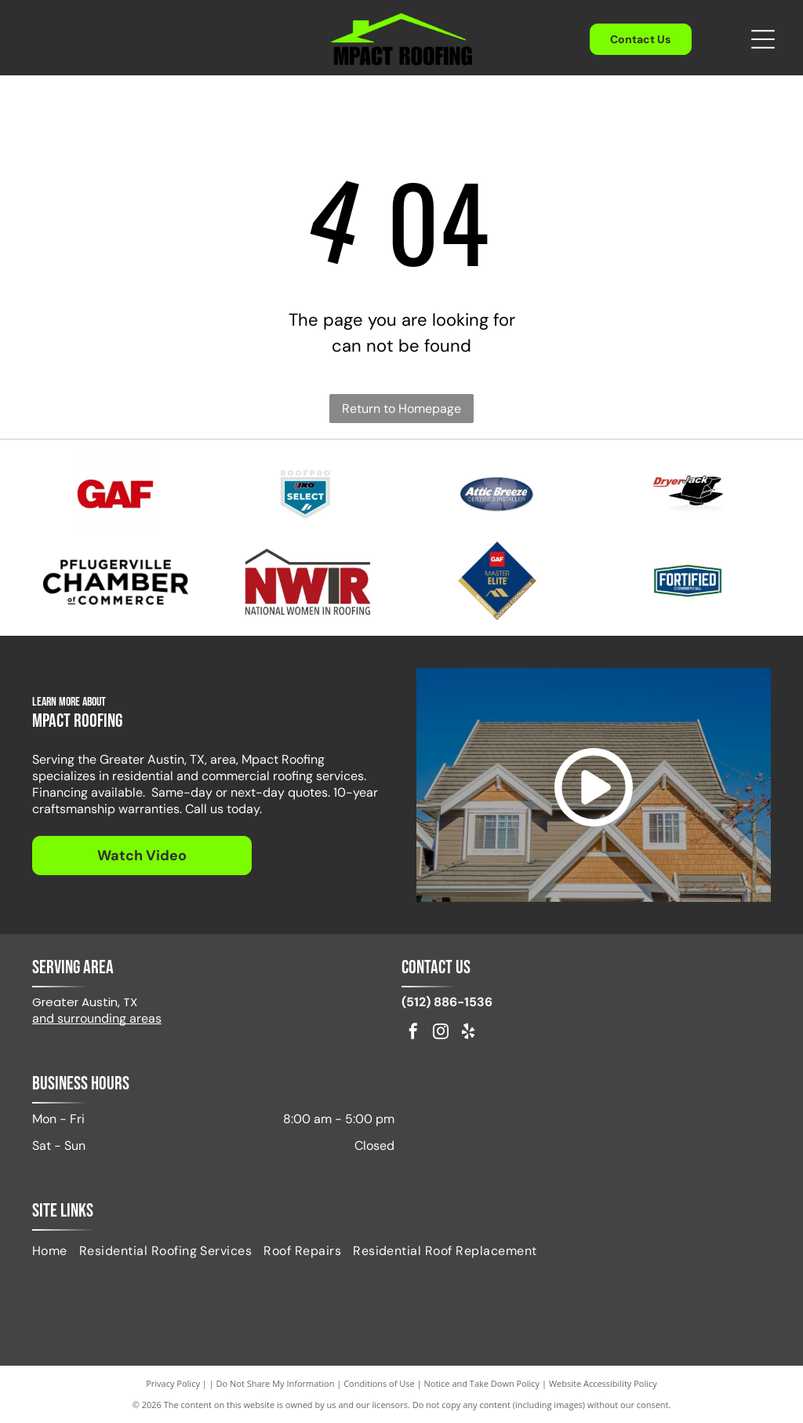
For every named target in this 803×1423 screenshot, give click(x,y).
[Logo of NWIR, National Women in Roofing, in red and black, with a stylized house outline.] (306, 581)
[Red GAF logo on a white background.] (115, 494)
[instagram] (440, 1033)
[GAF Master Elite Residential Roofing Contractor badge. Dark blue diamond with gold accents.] (496, 581)
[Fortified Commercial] (687, 581)
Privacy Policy (173, 1383)
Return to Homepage (401, 408)
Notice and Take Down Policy (482, 1383)
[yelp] (468, 1033)
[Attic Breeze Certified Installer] (496, 494)
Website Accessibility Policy (603, 1383)
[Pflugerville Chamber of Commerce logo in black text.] (115, 581)
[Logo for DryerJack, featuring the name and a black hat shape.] (687, 494)
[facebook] (413, 1033)
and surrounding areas (97, 1018)
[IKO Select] (306, 494)
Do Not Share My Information (275, 1383)
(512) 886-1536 (447, 1002)
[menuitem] (55, 1250)
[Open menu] (763, 39)
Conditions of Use (379, 1383)
